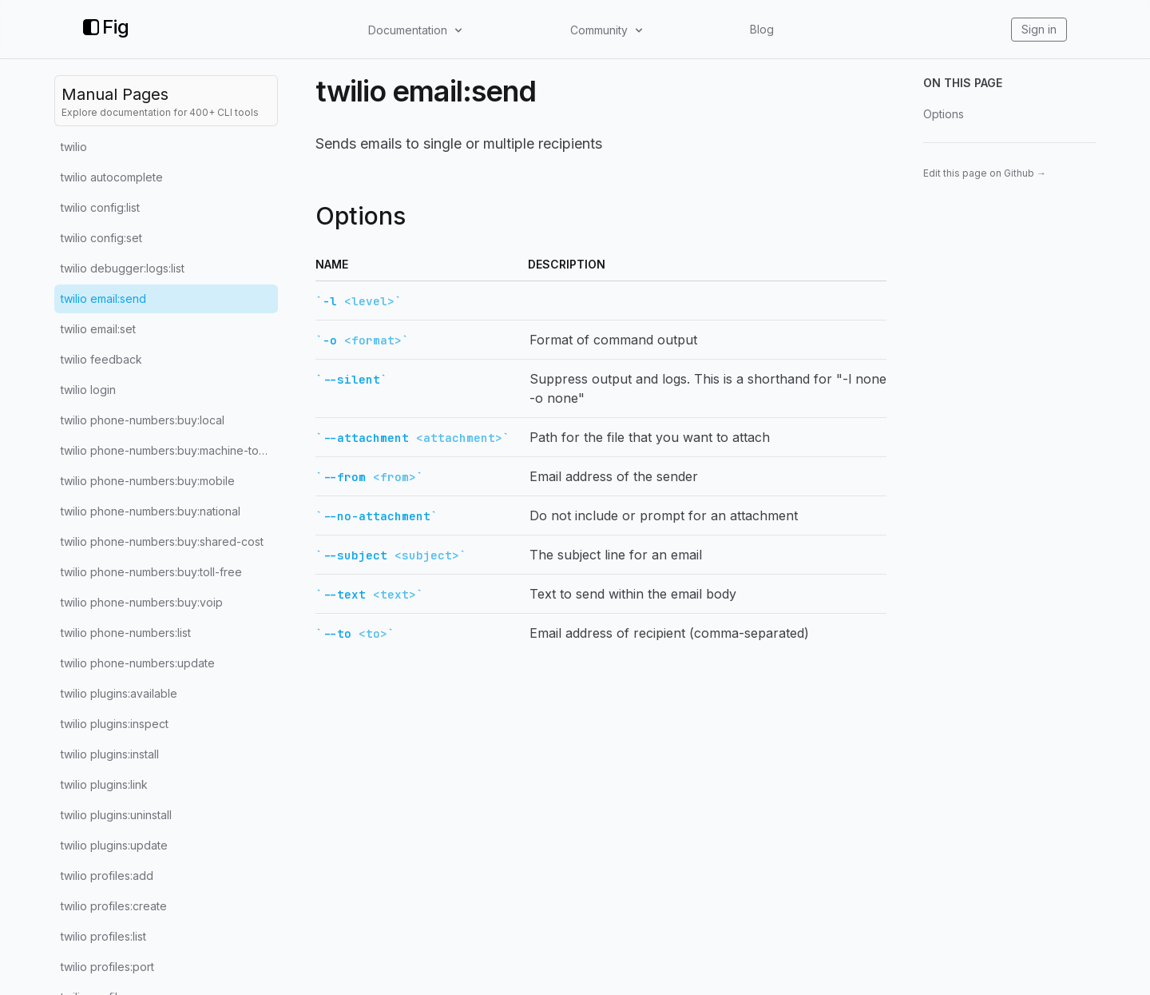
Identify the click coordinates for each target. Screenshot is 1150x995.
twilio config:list (100, 207)
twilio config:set (101, 238)
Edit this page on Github (984, 173)
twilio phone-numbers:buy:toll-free (151, 572)
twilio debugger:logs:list (122, 268)
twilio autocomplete (112, 177)
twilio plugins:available (119, 693)
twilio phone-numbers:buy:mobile (148, 481)
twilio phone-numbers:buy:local (142, 420)
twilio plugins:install (110, 754)
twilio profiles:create (114, 906)
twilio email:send (103, 298)
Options (943, 114)
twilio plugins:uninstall (116, 815)
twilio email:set (98, 329)
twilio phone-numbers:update (138, 663)
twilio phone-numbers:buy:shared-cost (162, 541)
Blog (762, 29)
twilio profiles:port (107, 966)
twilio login (88, 389)
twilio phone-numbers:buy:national (150, 511)
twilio (74, 146)
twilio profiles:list (103, 936)
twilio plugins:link (104, 784)
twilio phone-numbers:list (126, 632)
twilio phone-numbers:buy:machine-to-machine (169, 450)
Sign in (1039, 29)
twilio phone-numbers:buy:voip (142, 602)
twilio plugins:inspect (115, 723)
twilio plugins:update (114, 845)
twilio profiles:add (107, 875)
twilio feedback (101, 359)
